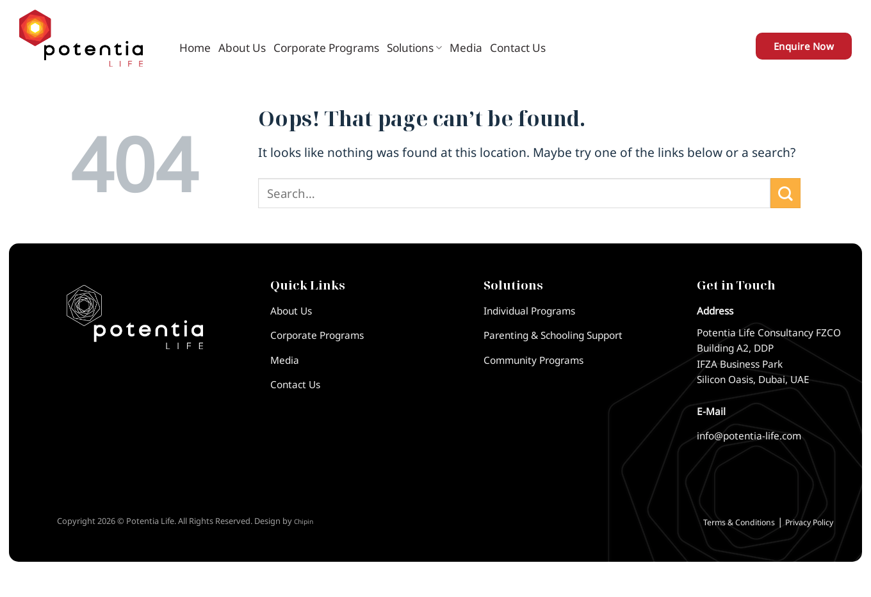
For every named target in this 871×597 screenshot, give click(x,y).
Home (195, 47)
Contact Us (518, 47)
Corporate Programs (326, 47)
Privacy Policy (809, 522)
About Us (242, 47)
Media (466, 47)
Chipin (303, 521)
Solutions (414, 47)
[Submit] (785, 193)
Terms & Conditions (739, 522)
